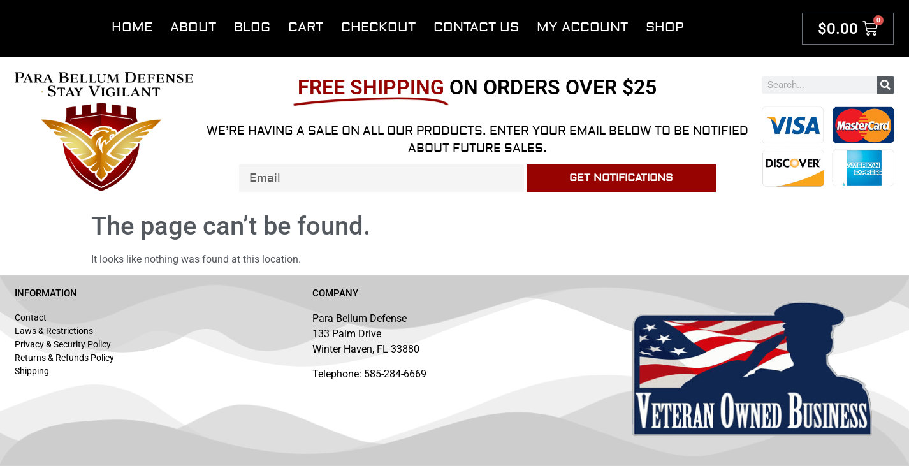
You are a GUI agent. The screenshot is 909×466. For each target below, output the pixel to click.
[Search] (885, 85)
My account (582, 27)
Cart (305, 27)
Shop (665, 27)
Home (132, 27)
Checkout (378, 27)
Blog (252, 27)
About (193, 27)
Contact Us (476, 27)
